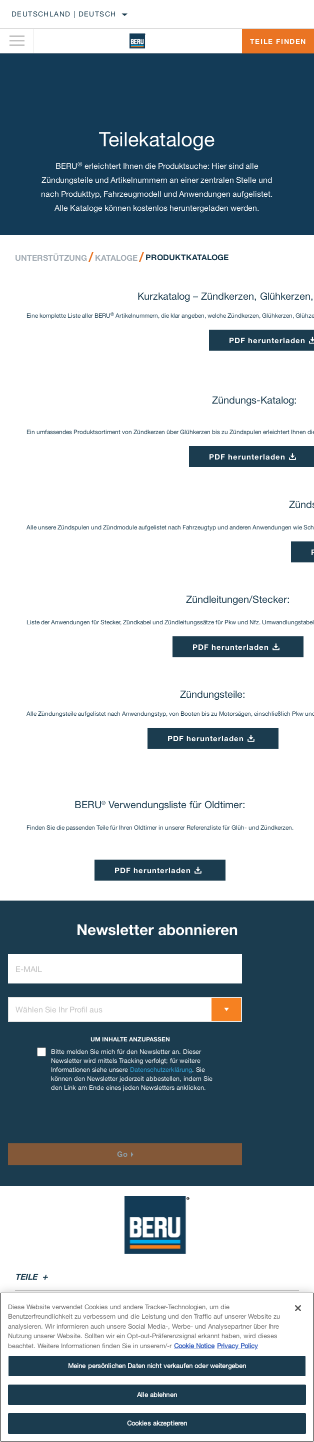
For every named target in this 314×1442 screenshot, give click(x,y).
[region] (157, 1367)
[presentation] (92, 1117)
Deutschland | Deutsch (64, 14)
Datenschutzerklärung (161, 1069)
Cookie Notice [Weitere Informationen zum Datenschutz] (194, 1346)
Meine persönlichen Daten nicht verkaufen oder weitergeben (157, 1366)
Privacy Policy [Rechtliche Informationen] (237, 1346)
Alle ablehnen (157, 1395)
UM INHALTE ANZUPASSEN (130, 1039)
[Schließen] (298, 1308)
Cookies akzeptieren (157, 1423)
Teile (33, 1276)
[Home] (138, 40)
